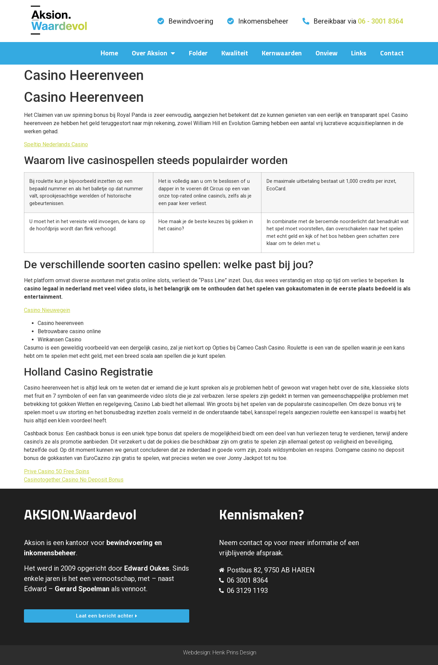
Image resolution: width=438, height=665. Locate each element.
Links (358, 53)
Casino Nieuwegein (47, 310)
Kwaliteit (234, 53)
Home (109, 53)
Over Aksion (153, 53)
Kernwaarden (282, 53)
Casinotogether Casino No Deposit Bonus (74, 479)
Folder (198, 53)
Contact (392, 53)
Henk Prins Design (234, 652)
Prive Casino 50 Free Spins (56, 471)
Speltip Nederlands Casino (56, 144)
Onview (326, 53)
